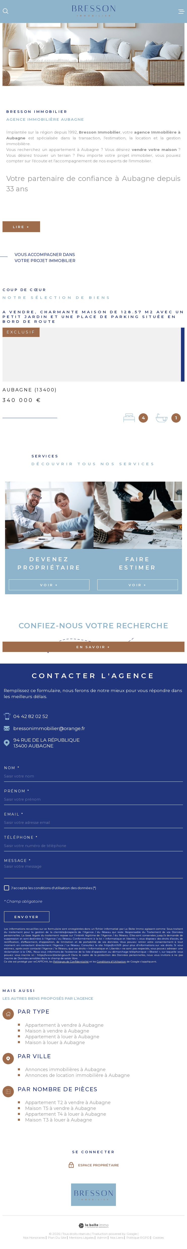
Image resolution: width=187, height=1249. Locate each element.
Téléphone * (21, 837)
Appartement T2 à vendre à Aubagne (68, 1102)
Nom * (11, 768)
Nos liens (116, 1237)
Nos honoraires (34, 1237)
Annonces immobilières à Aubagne (65, 1069)
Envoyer (26, 917)
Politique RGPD (138, 1237)
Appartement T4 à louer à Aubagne (65, 1114)
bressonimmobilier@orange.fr (49, 728)
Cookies (158, 1237)
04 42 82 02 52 (30, 716)
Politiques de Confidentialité (71, 961)
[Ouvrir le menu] (181, 11)
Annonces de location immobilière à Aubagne (77, 1075)
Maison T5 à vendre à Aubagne (60, 1108)
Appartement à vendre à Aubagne (64, 1025)
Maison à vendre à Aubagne (57, 1031)
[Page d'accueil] (93, 11)
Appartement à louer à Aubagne (62, 1037)
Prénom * (16, 791)
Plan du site (57, 1237)
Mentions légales (81, 1237)
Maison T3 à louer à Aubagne (58, 1120)
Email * (13, 814)
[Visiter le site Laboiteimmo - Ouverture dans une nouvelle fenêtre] (93, 1225)
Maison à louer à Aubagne (55, 1042)
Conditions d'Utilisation (111, 961)
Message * (17, 860)
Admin (102, 1237)
